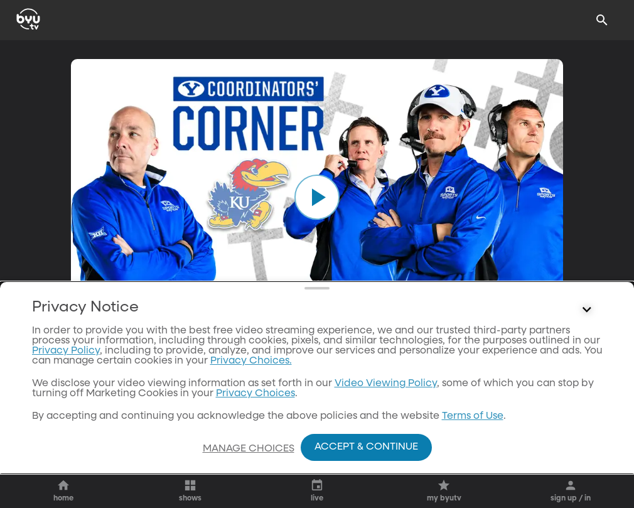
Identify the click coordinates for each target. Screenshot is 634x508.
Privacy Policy (66, 351)
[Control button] (587, 310)
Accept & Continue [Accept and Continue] (366, 447)
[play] (317, 197)
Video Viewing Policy (386, 384)
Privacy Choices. (251, 361)
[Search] (602, 20)
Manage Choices (248, 449)
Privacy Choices (255, 394)
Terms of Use (472, 416)
